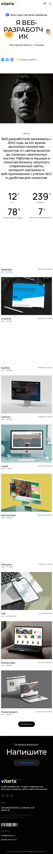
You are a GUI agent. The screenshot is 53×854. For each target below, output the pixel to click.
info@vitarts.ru (26, 762)
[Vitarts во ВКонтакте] (2, 59)
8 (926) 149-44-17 (9, 840)
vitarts (30, 851)
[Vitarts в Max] (11, 59)
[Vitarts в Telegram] (7, 59)
